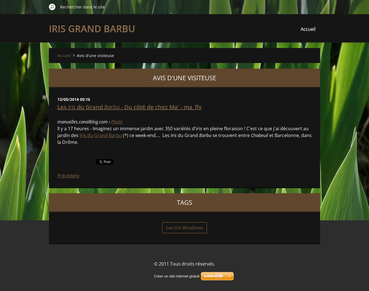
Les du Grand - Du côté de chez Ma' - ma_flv (129, 107)
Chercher (52, 7)
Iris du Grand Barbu (101, 135)
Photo (117, 122)
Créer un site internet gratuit (176, 276)
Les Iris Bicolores (184, 228)
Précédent (68, 176)
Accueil (308, 29)
